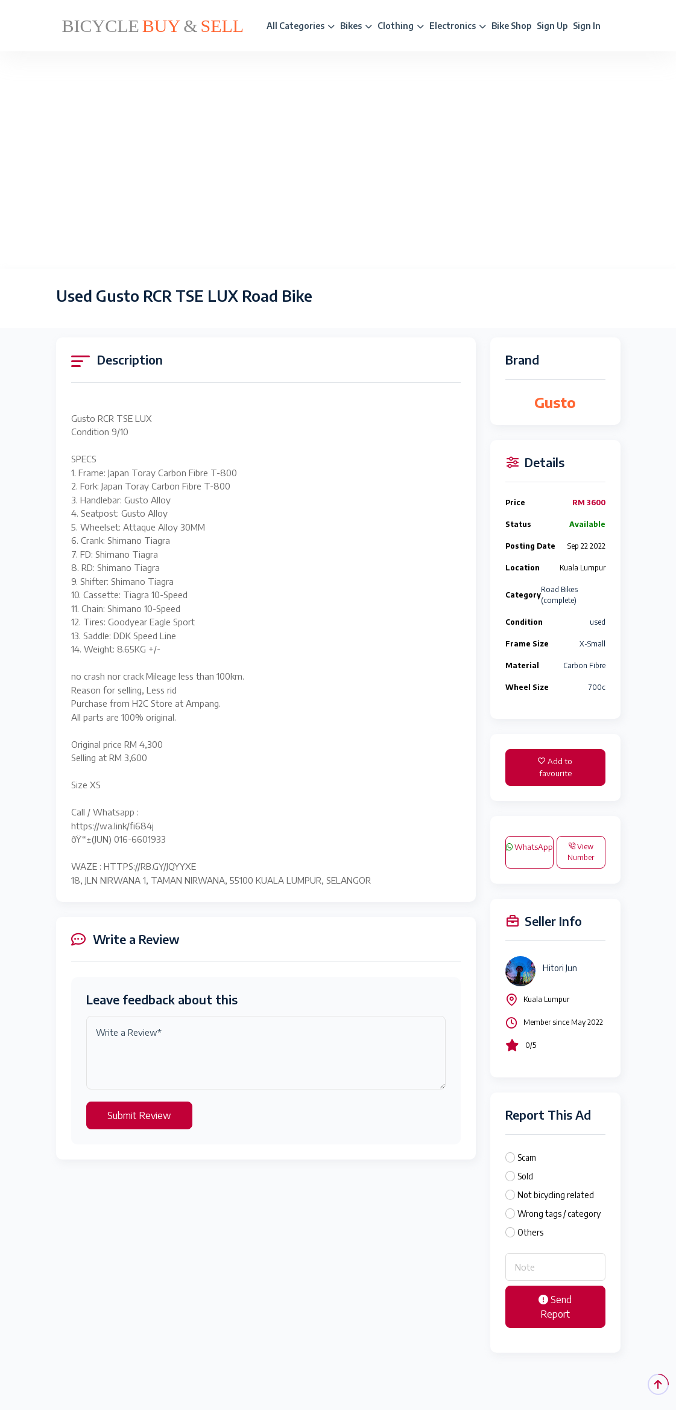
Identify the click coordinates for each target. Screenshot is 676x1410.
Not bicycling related (555, 1195)
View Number (580, 852)
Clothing (400, 26)
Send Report (555, 1307)
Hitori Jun (560, 968)
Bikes (356, 26)
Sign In (587, 26)
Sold (525, 1176)
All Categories (301, 26)
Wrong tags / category (559, 1213)
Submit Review (139, 1115)
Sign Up (552, 26)
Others (530, 1232)
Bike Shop (511, 26)
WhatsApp (529, 847)
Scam (526, 1157)
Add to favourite (555, 767)
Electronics (457, 26)
